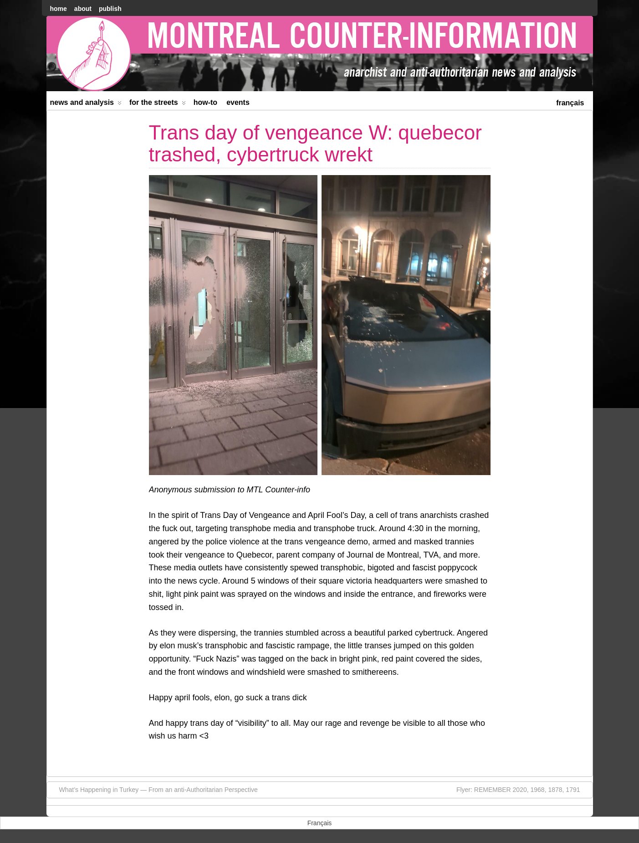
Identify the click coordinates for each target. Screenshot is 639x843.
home (58, 8)
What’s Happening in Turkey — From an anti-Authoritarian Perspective (154, 789)
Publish (110, 8)
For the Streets (157, 104)
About (83, 8)
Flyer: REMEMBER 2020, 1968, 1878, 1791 (522, 789)
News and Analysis (86, 104)
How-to (205, 102)
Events (238, 102)
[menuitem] (570, 102)
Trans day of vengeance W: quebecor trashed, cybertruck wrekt (315, 143)
